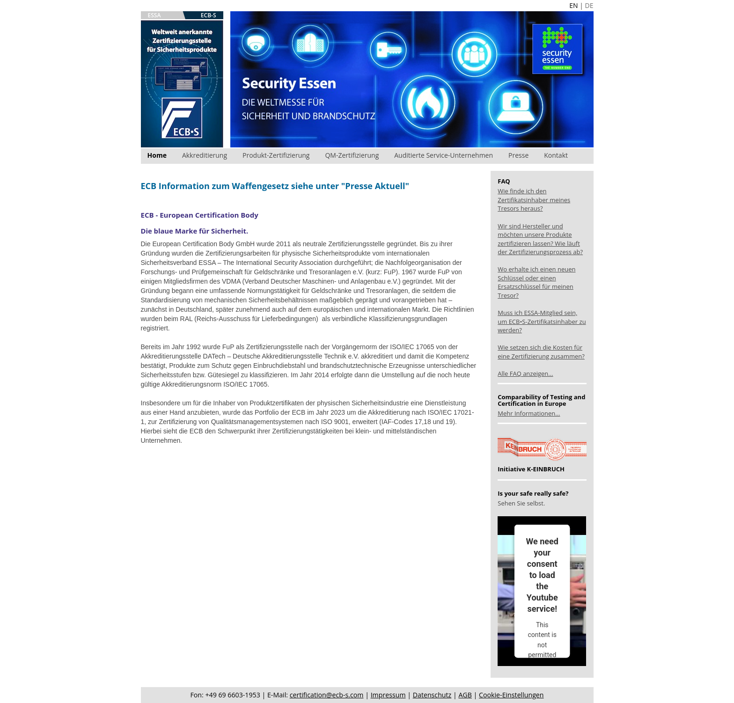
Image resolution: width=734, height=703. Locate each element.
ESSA (154, 15)
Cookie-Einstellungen (511, 694)
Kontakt (556, 155)
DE (589, 5)
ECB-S (208, 15)
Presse (518, 155)
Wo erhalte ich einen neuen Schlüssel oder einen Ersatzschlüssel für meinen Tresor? (536, 282)
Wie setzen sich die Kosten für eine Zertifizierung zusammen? (541, 351)
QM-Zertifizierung (352, 155)
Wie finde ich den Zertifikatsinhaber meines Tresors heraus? (534, 199)
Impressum (388, 694)
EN (573, 5)
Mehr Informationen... (529, 413)
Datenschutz (432, 694)
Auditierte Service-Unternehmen (443, 155)
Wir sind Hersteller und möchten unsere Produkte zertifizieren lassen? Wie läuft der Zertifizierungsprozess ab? (540, 239)
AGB (464, 694)
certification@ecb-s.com (327, 694)
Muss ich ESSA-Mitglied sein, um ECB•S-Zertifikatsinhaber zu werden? (542, 321)
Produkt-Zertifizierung (275, 155)
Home (157, 155)
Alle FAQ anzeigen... (525, 373)
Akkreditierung (204, 155)
